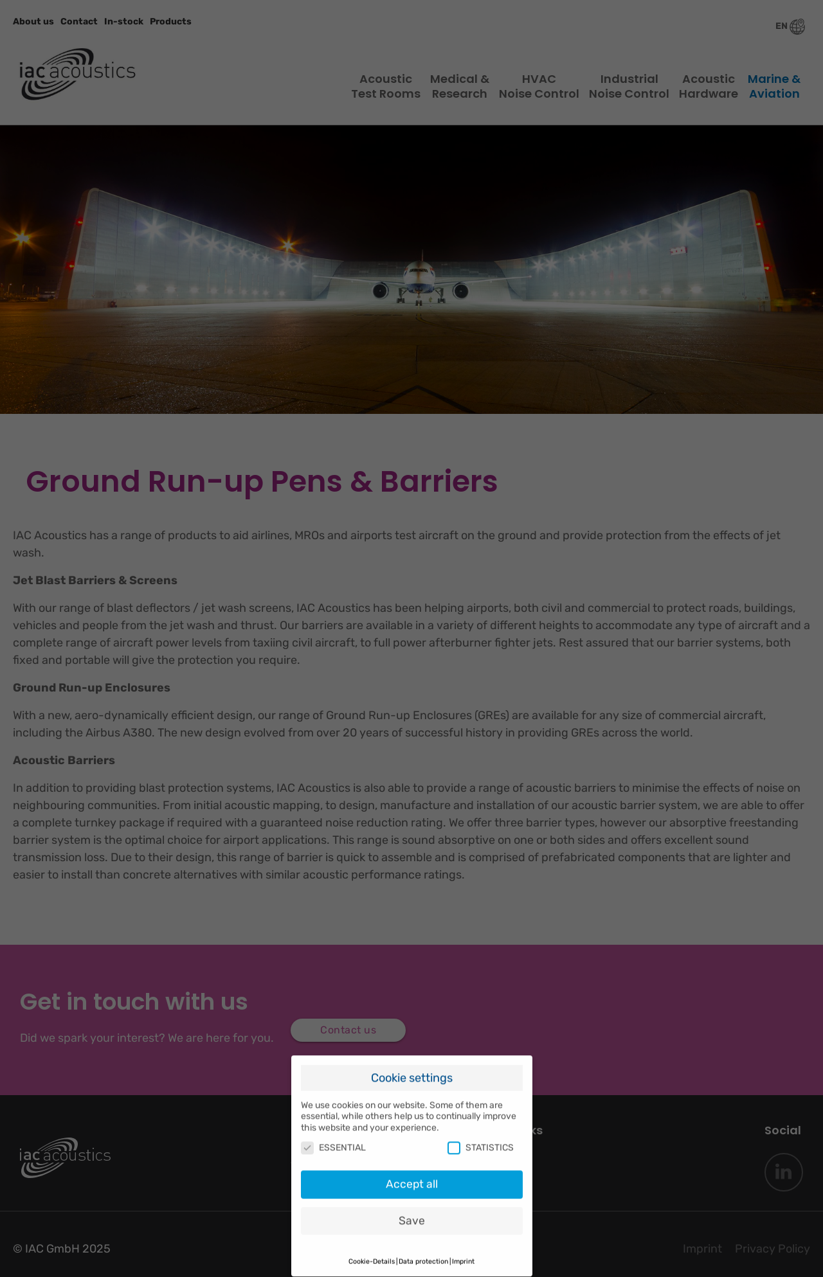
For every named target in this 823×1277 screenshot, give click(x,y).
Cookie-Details (371, 1254)
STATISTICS (481, 1140)
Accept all (412, 1176)
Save (412, 1213)
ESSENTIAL (333, 1140)
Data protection (423, 1254)
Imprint (463, 1254)
